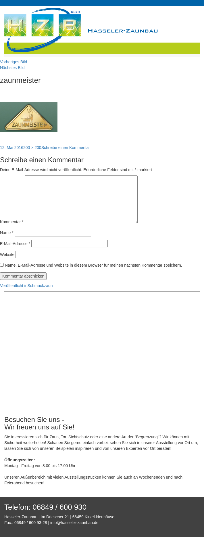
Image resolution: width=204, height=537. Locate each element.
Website (7, 254)
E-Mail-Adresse (15, 243)
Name (7, 232)
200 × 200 (32, 147)
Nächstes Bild (12, 67)
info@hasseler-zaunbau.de (74, 522)
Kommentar (12, 221)
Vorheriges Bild (13, 62)
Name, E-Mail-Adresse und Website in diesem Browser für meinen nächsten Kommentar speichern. (93, 265)
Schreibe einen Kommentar (65, 147)
